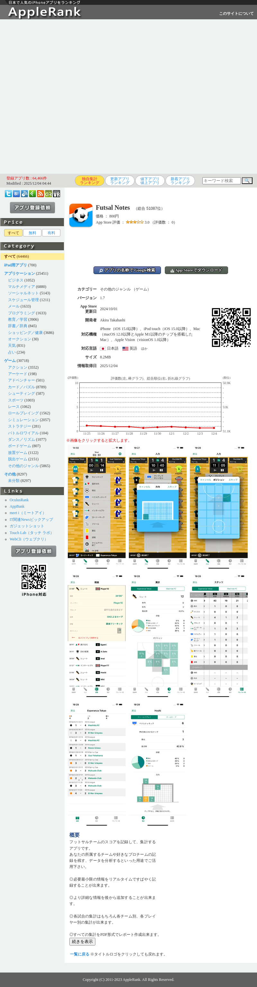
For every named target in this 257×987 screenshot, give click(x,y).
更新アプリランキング (119, 181)
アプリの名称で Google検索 (127, 270)
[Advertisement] (74, 97)
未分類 (14, 480)
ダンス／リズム (21, 439)
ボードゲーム (19, 446)
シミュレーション (23, 420)
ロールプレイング (23, 413)
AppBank (17, 506)
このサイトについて (236, 13)
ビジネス (15, 280)
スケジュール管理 (23, 300)
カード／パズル (21, 387)
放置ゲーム (17, 452)
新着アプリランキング (180, 181)
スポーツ (15, 400)
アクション (17, 367)
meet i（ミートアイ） (28, 513)
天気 (12, 345)
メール (14, 306)
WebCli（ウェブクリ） (29, 539)
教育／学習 (17, 319)
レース (14, 406)
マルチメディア (21, 286)
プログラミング (21, 313)
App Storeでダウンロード (196, 270)
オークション (19, 339)
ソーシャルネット (23, 293)
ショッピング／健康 (25, 332)
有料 (51, 233)
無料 (32, 233)
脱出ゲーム (17, 459)
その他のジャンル (23, 466)
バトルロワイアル (23, 433)
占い (12, 352)
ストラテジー (19, 426)
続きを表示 (82, 941)
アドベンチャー (21, 380)
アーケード (17, 374)
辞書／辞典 (17, 326)
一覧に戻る (79, 954)
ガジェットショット (27, 526)
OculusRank (19, 500)
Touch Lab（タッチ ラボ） (32, 532)
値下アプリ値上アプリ (150, 181)
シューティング (21, 393)
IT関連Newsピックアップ (31, 519)
